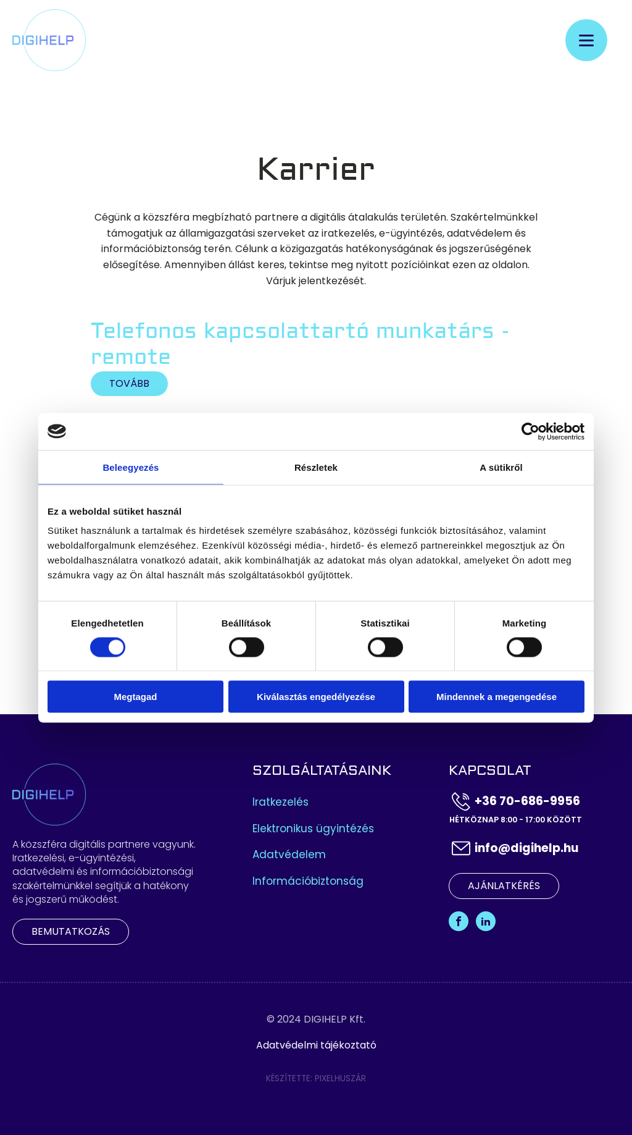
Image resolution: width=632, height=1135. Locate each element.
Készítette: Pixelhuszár (316, 1078)
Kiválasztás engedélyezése (316, 696)
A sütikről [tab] (501, 467)
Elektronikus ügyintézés (313, 829)
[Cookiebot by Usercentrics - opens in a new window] (530, 431)
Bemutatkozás (70, 931)
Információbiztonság (308, 881)
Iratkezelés (280, 802)
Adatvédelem (289, 855)
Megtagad (135, 696)
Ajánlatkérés (504, 886)
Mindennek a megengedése (496, 696)
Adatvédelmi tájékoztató (316, 1045)
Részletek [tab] (316, 467)
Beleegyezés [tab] (130, 467)
